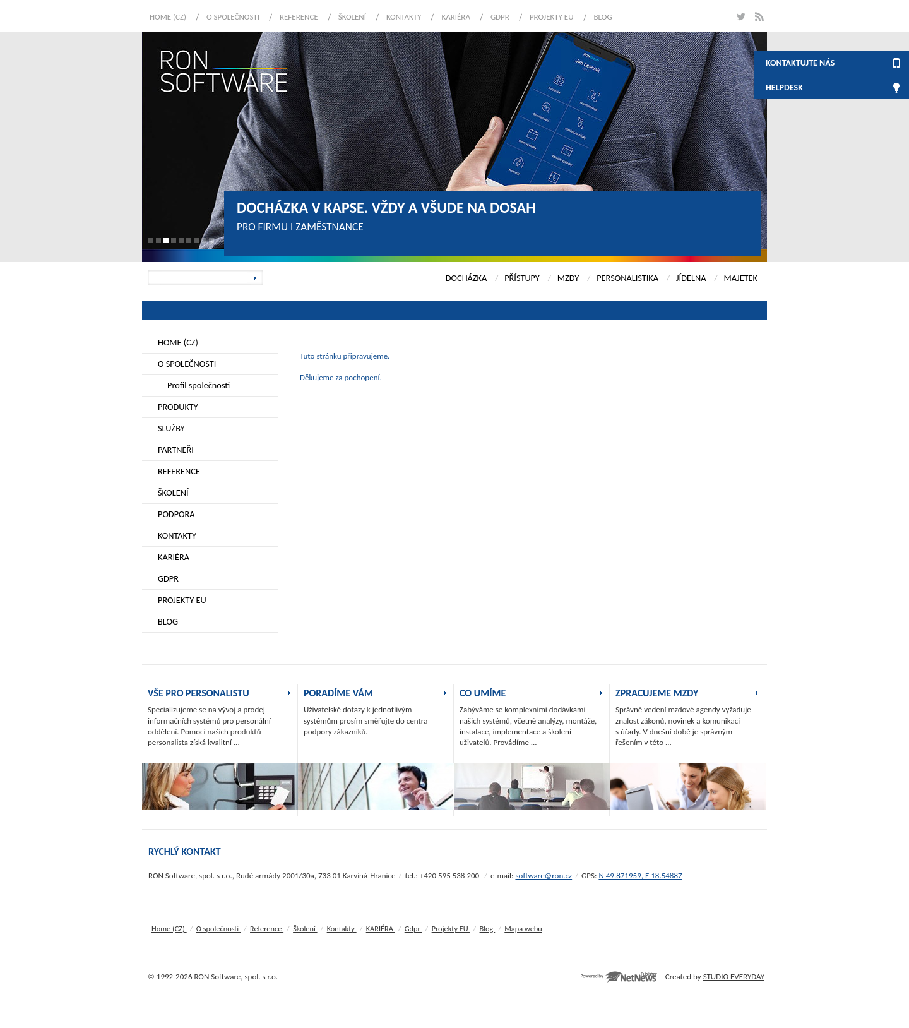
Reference (299, 16)
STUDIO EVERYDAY (733, 976)
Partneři (176, 449)
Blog (603, 16)
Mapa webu (523, 928)
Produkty (178, 406)
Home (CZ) (168, 16)
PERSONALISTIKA (627, 278)
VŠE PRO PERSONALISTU (198, 693)
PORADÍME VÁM (338, 693)
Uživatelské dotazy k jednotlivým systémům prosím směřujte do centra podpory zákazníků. (365, 720)
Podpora (176, 514)
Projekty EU (552, 16)
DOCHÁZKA (466, 278)
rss (759, 16)
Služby (171, 428)
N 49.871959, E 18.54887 (640, 875)
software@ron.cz (543, 875)
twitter (740, 16)
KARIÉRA (455, 16)
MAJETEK (740, 278)
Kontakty (403, 16)
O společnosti (232, 16)
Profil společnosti (198, 385)
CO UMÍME (483, 693)
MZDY (568, 278)
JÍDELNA (691, 278)
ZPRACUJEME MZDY (656, 693)
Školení (352, 16)
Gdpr (499, 16)
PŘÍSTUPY (522, 278)
